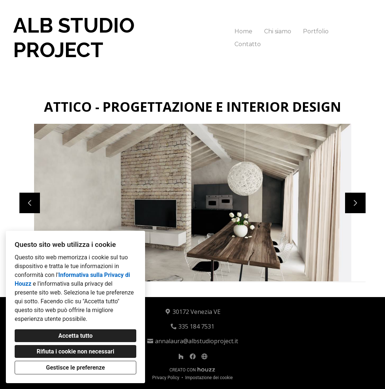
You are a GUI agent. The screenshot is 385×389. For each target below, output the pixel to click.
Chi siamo (277, 31)
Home (243, 31)
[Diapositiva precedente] (29, 203)
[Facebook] (192, 356)
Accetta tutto (75, 335)
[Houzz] (181, 356)
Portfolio (316, 31)
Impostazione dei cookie (209, 377)
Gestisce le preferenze (75, 367)
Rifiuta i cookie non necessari (75, 351)
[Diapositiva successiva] (355, 203)
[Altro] (204, 356)
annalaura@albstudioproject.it (196, 341)
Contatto (247, 44)
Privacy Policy (165, 377)
